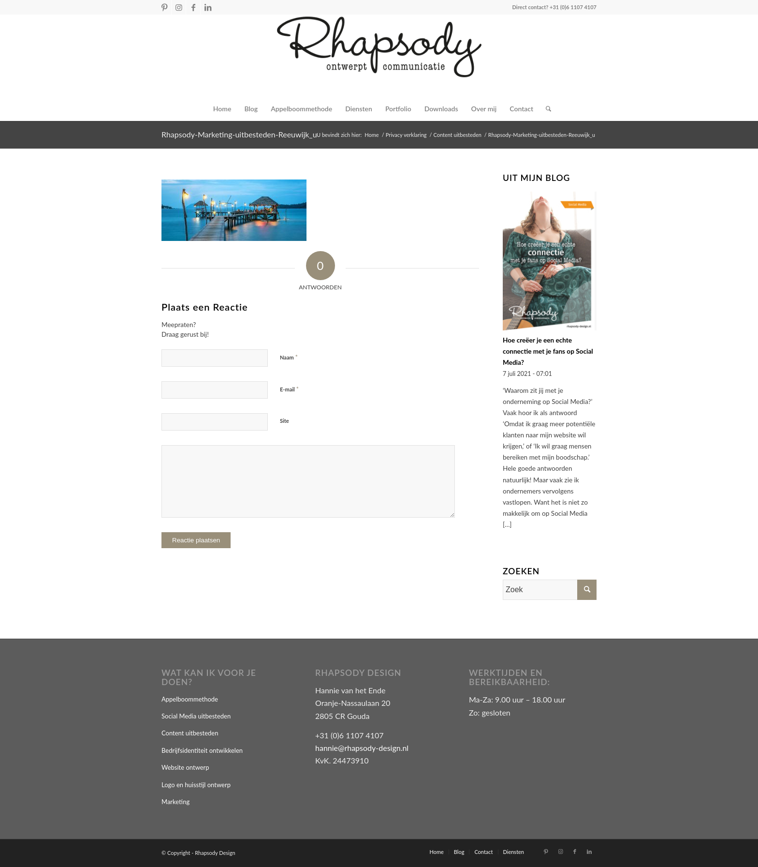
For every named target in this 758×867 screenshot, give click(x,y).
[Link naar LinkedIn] (208, 7)
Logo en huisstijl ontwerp (196, 785)
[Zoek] (545, 109)
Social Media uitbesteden (196, 716)
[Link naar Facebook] (193, 7)
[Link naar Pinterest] (164, 7)
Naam (289, 357)
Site (284, 421)
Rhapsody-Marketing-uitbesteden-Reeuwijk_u (239, 134)
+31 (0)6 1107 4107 (573, 7)
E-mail (289, 389)
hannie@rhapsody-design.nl (361, 747)
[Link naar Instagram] (179, 7)
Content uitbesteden (189, 733)
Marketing (175, 802)
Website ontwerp (185, 767)
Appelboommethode (189, 699)
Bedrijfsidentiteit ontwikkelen (202, 750)
